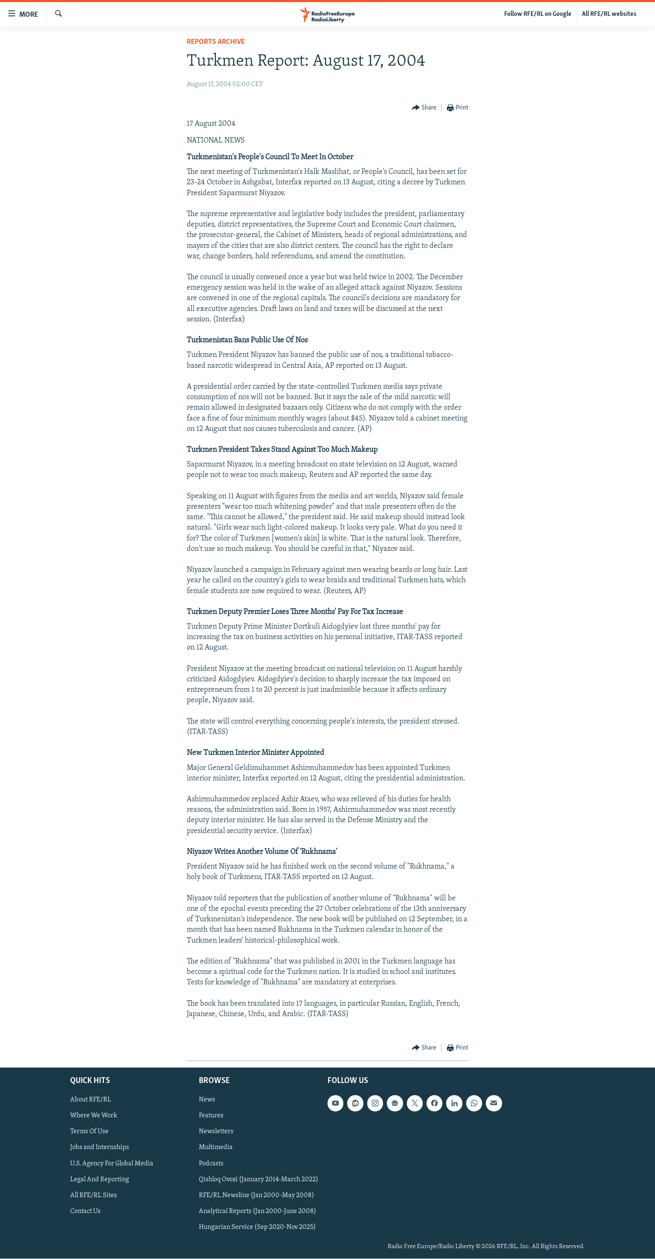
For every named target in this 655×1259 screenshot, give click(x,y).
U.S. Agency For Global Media (111, 1163)
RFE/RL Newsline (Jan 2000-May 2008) (256, 1195)
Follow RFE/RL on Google (537, 14)
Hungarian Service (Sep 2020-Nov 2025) (257, 1227)
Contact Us (85, 1211)
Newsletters (216, 1132)
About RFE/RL (90, 1100)
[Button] (424, 108)
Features (211, 1116)
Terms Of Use (89, 1132)
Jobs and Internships (99, 1147)
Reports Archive (216, 42)
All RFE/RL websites (609, 14)
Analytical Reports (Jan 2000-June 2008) (257, 1211)
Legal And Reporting (99, 1179)
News (207, 1100)
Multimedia (216, 1147)
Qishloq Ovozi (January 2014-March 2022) (258, 1179)
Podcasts (211, 1163)
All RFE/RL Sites (93, 1195)
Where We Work (93, 1116)
